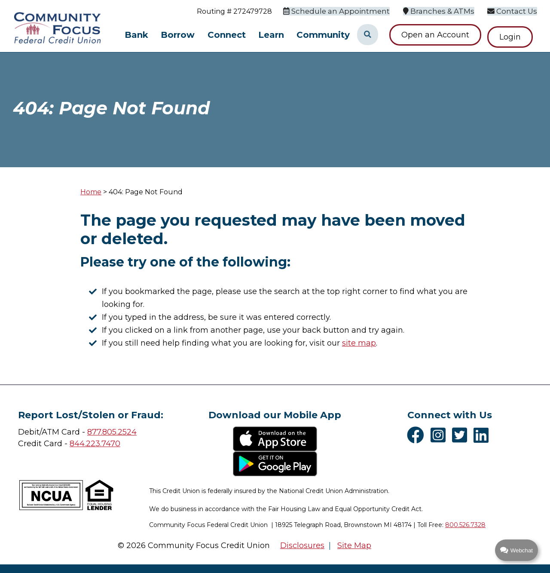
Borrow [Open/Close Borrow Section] (178, 35)
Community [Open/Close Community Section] (323, 35)
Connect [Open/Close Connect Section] (227, 35)
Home (90, 192)
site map (359, 343)
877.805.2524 (112, 432)
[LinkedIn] (483, 435)
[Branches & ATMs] (443, 11)
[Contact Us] (514, 11)
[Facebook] (417, 435)
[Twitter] (461, 435)
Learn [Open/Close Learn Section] (271, 35)
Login (514, 35)
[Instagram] (440, 435)
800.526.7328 (465, 525)
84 (74, 443)
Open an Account (435, 35)
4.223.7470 (99, 443)
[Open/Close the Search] (367, 35)
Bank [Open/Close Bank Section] (136, 35)
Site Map (354, 545)
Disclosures (302, 545)
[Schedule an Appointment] (346, 11)
